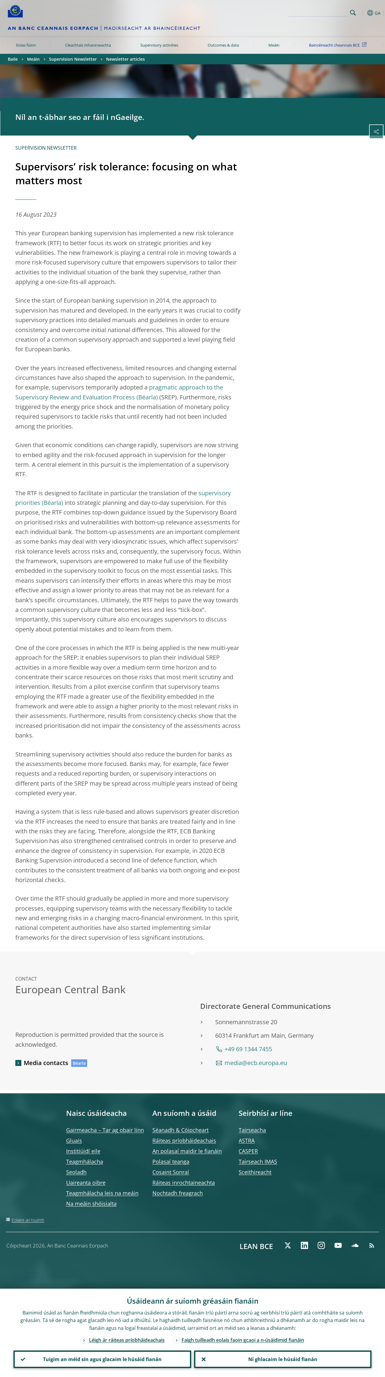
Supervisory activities (159, 45)
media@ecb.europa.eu (256, 1063)
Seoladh (76, 1172)
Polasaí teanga (170, 1161)
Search (353, 13)
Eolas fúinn (26, 45)
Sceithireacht (255, 1172)
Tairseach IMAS (258, 1161)
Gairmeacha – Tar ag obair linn (105, 1130)
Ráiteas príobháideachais (184, 1140)
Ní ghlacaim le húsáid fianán (282, 1359)
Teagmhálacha (84, 1161)
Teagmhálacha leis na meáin (102, 1193)
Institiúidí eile (83, 1151)
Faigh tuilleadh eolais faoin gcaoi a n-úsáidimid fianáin (243, 1340)
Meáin (274, 45)
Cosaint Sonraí (170, 1172)
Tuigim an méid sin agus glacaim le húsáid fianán (102, 1359)
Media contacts (46, 1063)
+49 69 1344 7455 (248, 1049)
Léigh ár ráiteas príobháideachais (127, 1340)
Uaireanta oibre (85, 1182)
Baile (13, 59)
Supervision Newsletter (73, 59)
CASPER (248, 1151)
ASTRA (247, 1140)
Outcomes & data (223, 45)
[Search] (318, 12)
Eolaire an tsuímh (28, 1220)
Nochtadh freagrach (177, 1193)
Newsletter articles (125, 59)
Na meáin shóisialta (91, 1203)
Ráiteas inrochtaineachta (183, 1182)
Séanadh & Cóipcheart (180, 1130)
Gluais (74, 1140)
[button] (362, 13)
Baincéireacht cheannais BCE (339, 45)
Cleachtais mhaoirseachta (88, 45)
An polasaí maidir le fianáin (187, 1151)
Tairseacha (252, 1130)
